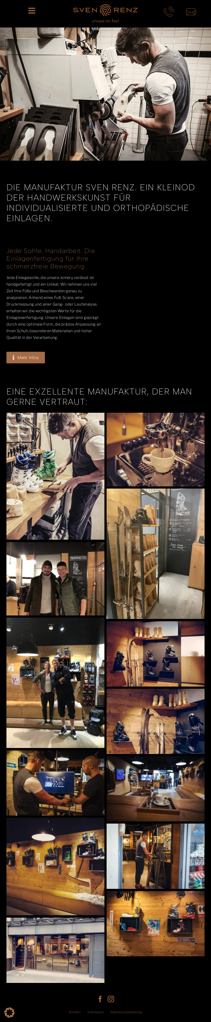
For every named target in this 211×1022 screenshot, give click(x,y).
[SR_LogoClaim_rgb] (105, 6)
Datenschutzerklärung (126, 1012)
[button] (9, 1012)
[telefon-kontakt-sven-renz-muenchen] (169, 8)
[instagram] (111, 999)
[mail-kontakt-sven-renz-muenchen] (191, 8)
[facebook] (100, 999)
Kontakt (75, 1012)
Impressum (96, 1012)
